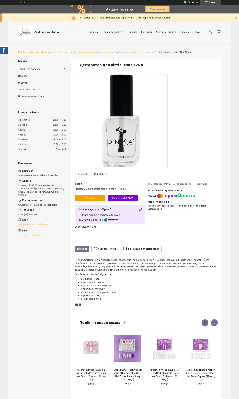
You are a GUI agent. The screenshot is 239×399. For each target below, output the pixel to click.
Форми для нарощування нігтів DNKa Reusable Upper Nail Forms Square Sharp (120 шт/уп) (128, 374)
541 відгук (193, 2)
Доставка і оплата (166, 32)
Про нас (133, 32)
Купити (90, 198)
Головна (93, 32)
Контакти (146, 32)
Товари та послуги (113, 32)
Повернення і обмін (190, 32)
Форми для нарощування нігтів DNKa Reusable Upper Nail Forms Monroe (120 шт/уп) (91, 374)
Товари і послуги (32, 52)
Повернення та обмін (31, 96)
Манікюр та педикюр (55, 52)
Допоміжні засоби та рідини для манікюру (92, 52)
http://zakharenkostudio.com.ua (35, 224)
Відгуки (23, 82)
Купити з (122, 198)
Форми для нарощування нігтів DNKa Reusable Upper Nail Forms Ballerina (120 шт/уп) (164, 374)
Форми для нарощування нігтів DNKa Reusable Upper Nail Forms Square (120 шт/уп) (201, 374)
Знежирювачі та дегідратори (135, 52)
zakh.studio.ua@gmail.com (32, 235)
